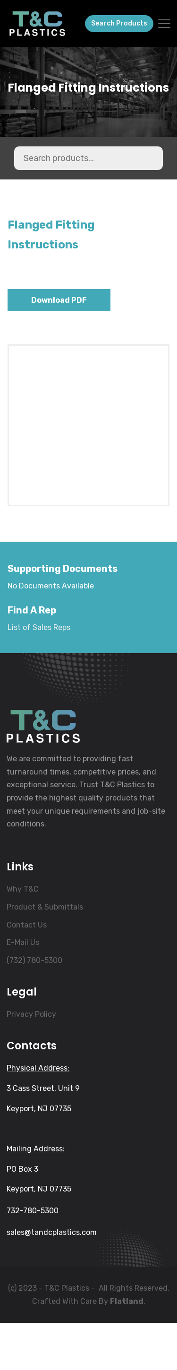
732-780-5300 (33, 1257)
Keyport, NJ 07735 (39, 1155)
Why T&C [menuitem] (23, 936)
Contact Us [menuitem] (27, 972)
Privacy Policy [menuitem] (31, 1061)
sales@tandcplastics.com (52, 1279)
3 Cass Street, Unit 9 (43, 1135)
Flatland (126, 1348)
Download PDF (59, 300)
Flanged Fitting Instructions (88, 88)
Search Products (119, 23)
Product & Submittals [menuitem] (45, 954)
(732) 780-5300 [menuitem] (34, 1007)
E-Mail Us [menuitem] (23, 989)
